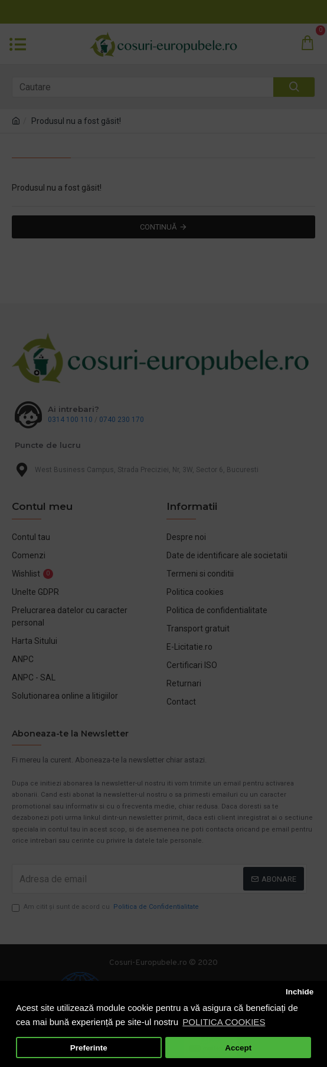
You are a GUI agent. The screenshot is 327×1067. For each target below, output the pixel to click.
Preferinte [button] (88, 1047)
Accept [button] (238, 1047)
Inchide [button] (299, 991)
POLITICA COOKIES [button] (223, 1022)
